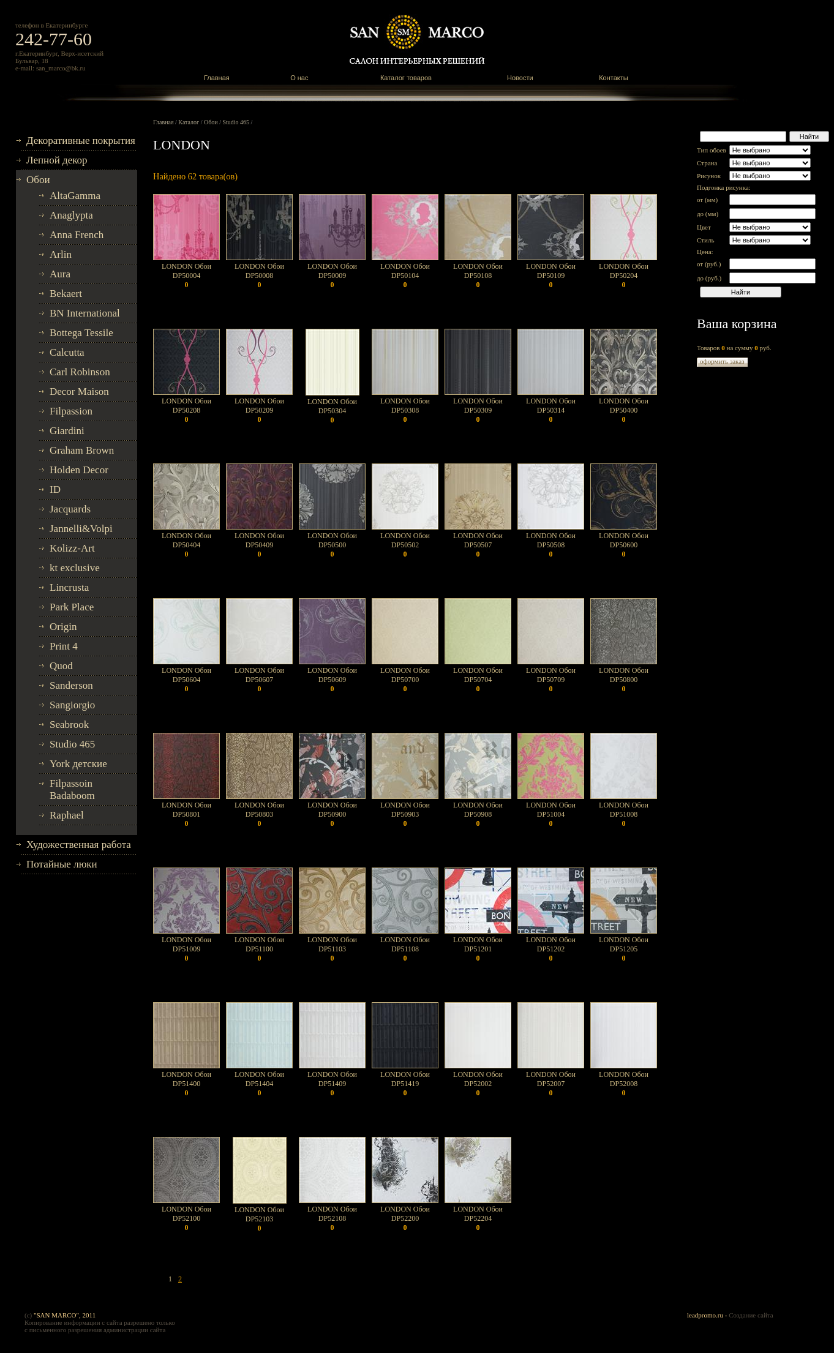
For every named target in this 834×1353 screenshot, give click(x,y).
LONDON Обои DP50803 (259, 814)
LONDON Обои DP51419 (405, 1083)
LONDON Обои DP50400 (623, 410)
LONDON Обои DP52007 (551, 1083)
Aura (60, 274)
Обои (38, 180)
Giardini (67, 431)
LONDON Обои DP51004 (551, 814)
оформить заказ (722, 361)
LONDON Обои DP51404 (259, 1083)
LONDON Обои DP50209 (259, 410)
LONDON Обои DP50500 (332, 544)
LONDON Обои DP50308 (405, 410)
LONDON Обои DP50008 (259, 275)
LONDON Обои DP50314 (551, 410)
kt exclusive (75, 568)
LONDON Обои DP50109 (551, 275)
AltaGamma (75, 195)
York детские (78, 764)
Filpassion (71, 411)
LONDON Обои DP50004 (186, 275)
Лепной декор (57, 160)
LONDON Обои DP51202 (551, 948)
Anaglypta (71, 215)
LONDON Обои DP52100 (186, 1218)
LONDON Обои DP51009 (186, 948)
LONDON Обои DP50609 (332, 679)
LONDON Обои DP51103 (332, 948)
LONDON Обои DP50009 (332, 275)
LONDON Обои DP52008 (623, 1083)
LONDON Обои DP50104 (405, 275)
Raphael (67, 815)
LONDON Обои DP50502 (405, 544)
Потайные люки (61, 864)
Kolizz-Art (72, 548)
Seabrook (69, 724)
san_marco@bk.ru (61, 68)
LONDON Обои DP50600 (623, 544)
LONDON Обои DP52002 (478, 1083)
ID (55, 489)
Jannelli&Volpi (81, 528)
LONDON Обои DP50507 (478, 544)
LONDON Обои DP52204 (478, 1218)
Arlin (61, 254)
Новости (520, 77)
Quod (61, 666)
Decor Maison (79, 391)
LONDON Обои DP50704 (478, 679)
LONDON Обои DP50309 (478, 410)
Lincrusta (69, 587)
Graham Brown (82, 450)
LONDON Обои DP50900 (332, 814)
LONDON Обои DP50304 (332, 410)
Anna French (76, 235)
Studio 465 (72, 744)
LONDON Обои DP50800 (623, 679)
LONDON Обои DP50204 (623, 275)
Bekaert (66, 293)
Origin (63, 626)
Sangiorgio (72, 705)
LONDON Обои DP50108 (478, 275)
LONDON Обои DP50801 (186, 814)
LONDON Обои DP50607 (259, 679)
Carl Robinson (80, 372)
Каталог (188, 122)
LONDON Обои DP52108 (332, 1218)
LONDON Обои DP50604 (186, 679)
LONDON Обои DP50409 (259, 544)
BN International (85, 313)
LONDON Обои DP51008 (623, 814)
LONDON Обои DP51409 (332, 1083)
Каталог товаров (406, 77)
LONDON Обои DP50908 (478, 814)
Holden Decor (79, 470)
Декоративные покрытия (80, 140)
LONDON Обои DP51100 (259, 948)
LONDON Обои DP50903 (405, 814)
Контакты (613, 77)
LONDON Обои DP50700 (405, 679)
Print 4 (64, 646)
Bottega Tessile (81, 333)
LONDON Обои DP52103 (259, 1218)
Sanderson (71, 685)
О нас (299, 77)
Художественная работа (78, 844)
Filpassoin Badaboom (72, 789)
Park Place (72, 607)
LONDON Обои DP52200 (405, 1218)
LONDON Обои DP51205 (623, 948)
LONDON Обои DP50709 (551, 679)
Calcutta (67, 352)
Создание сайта (751, 1315)
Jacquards (70, 509)
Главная (217, 77)
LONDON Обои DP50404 (186, 544)
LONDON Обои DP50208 (186, 410)
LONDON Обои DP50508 (551, 544)
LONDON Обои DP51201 (478, 948)
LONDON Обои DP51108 (405, 948)
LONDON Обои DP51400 (186, 1083)
